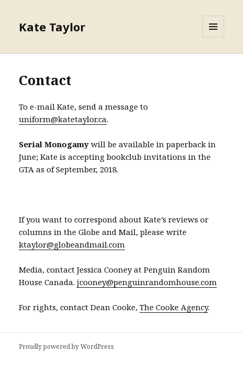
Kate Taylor (52, 26)
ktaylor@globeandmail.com (72, 244)
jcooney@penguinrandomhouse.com (147, 282)
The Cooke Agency (174, 307)
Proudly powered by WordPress (66, 346)
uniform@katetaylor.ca (63, 119)
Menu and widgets (213, 37)
